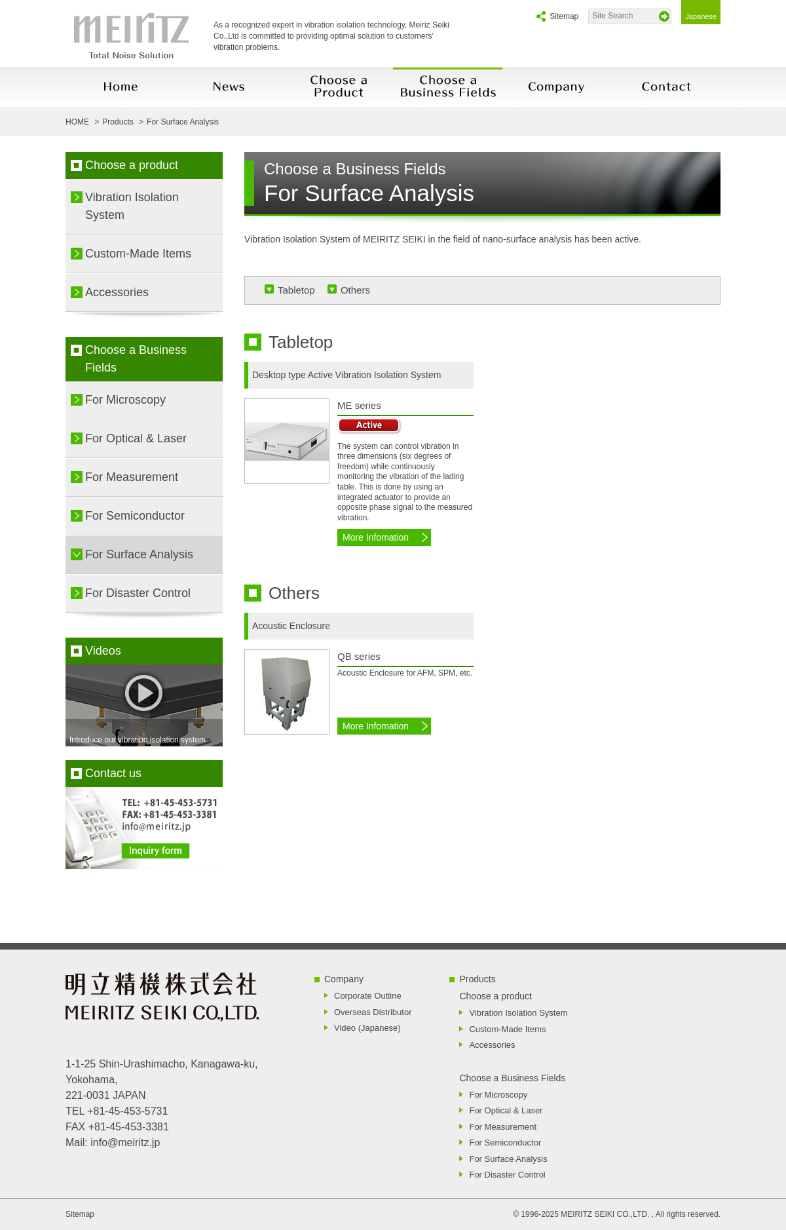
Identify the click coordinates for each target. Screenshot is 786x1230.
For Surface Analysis (139, 554)
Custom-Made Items (138, 253)
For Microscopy (125, 399)
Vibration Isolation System (132, 206)
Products (477, 979)
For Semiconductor (135, 515)
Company (344, 979)
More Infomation (376, 537)
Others (355, 290)
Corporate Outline (368, 996)
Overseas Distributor (372, 1012)
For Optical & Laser (136, 438)
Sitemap (564, 16)
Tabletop (296, 290)
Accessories (117, 292)
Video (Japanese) (367, 1028)
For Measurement (131, 477)
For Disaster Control (138, 593)
